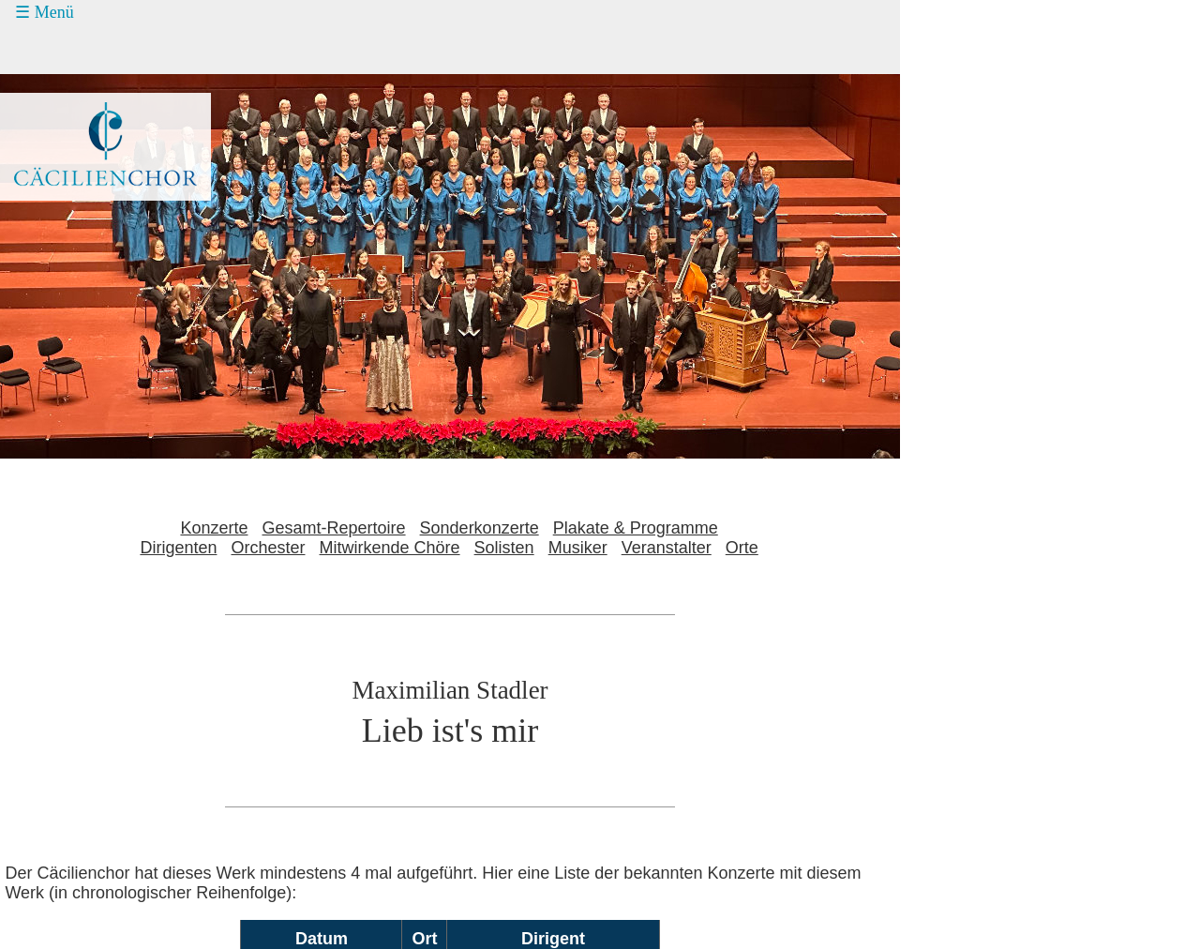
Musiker (578, 547)
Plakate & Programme (635, 528)
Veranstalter (667, 547)
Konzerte (214, 528)
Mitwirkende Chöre (390, 547)
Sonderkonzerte (479, 528)
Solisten (504, 547)
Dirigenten (178, 547)
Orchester (268, 547)
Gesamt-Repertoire (334, 528)
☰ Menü (44, 12)
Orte (742, 547)
